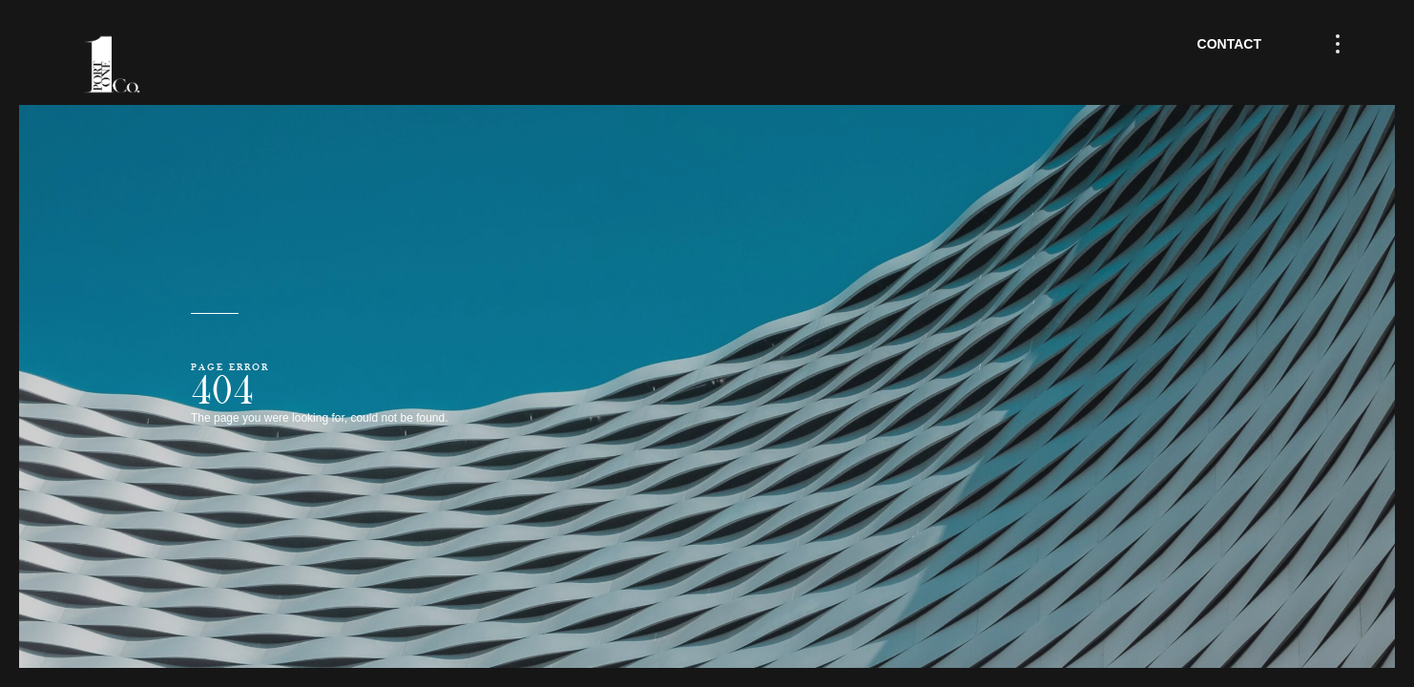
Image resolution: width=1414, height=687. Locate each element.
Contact (1229, 44)
